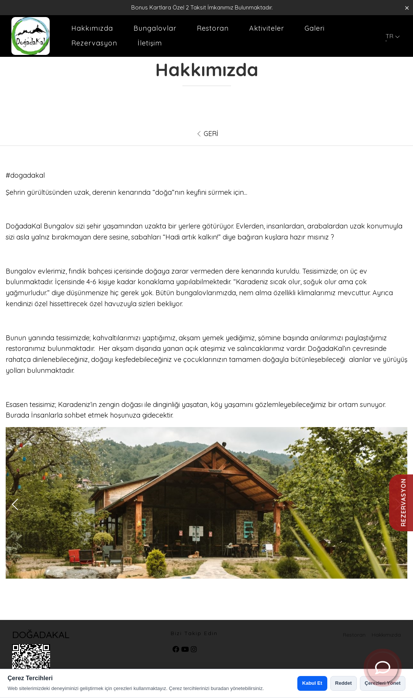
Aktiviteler (266, 28)
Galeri (315, 28)
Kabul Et (312, 683)
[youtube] (185, 649)
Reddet (343, 683)
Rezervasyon (94, 43)
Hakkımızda (92, 28)
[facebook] (176, 649)
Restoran (213, 28)
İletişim (150, 43)
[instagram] (194, 649)
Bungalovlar (154, 28)
